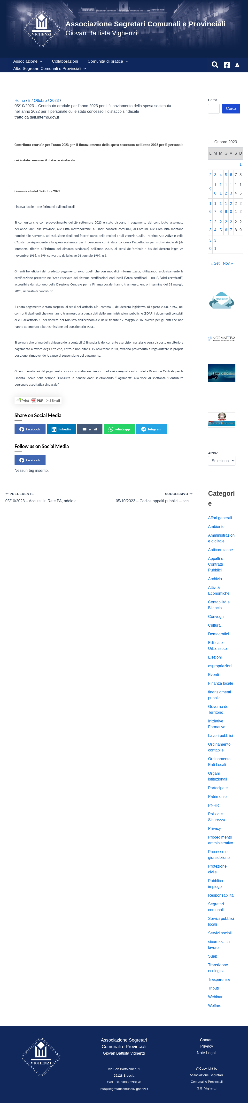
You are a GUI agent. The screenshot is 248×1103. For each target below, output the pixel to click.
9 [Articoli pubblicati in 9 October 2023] (210, 189)
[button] (39, 61)
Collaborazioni (63, 61)
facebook (29, 429)
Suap (212, 956)
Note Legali (207, 1053)
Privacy (214, 828)
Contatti (206, 1040)
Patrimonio (217, 797)
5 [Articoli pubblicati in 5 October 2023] (226, 175)
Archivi (213, 453)
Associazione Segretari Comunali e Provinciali (145, 24)
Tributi (213, 988)
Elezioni (215, 657)
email (89, 429)
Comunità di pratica (104, 61)
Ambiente (216, 527)
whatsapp (119, 429)
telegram (151, 429)
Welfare (214, 1006)
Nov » (228, 263)
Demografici (218, 634)
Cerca (212, 100)
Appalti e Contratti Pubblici (215, 564)
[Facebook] (227, 65)
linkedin (61, 429)
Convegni (216, 617)
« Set (214, 263)
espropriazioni (220, 666)
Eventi (213, 675)
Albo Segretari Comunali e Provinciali (49, 68)
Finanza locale (220, 683)
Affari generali (220, 518)
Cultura (214, 625)
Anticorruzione (220, 550)
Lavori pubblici (220, 736)
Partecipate (218, 788)
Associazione (27, 61)
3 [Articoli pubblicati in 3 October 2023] (215, 175)
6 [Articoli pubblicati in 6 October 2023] (231, 175)
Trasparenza (219, 979)
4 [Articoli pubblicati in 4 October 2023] (221, 175)
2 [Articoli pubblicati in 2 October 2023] (210, 175)
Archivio (215, 579)
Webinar (215, 997)
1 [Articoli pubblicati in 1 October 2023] (241, 164)
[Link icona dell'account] (237, 65)
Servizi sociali (220, 933)
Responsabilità (220, 895)
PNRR (213, 805)
